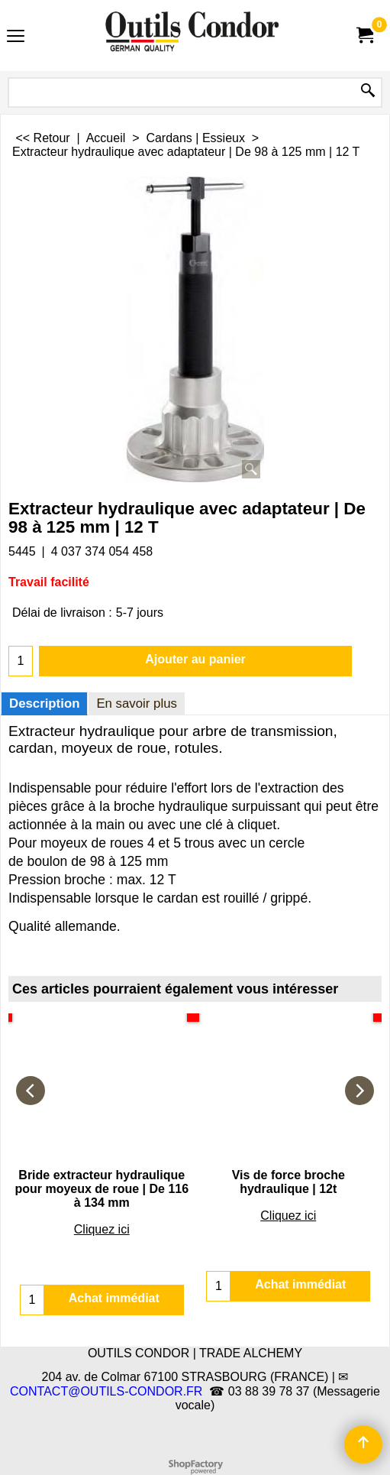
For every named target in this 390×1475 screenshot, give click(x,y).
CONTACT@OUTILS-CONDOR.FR (106, 1391)
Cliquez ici (102, 1229)
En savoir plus (136, 703)
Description (44, 703)
